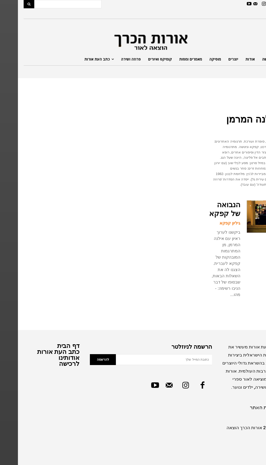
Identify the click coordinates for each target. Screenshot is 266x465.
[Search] (11, 4)
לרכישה (51, 363)
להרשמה (85, 359)
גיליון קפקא (212, 223)
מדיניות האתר (246, 407)
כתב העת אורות (40, 351)
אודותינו (51, 357)
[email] (146, 359)
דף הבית (50, 345)
